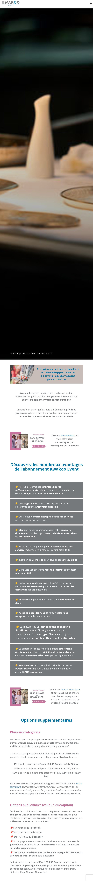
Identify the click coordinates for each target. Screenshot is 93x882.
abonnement (67, 435)
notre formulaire (71, 689)
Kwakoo (12, 3)
